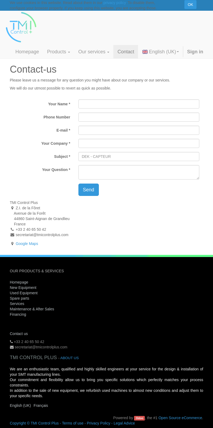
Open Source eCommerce (180, 418)
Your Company (54, 143)
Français (41, 405)
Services (18, 304)
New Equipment (23, 287)
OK (190, 4)
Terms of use (73, 423)
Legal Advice (124, 423)
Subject (61, 156)
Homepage (19, 282)
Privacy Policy (98, 423)
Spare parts (19, 298)
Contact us (19, 334)
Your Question (55, 170)
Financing (18, 314)
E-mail (62, 130)
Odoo (139, 418)
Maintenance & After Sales (32, 309)
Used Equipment (24, 293)
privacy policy (114, 3)
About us (69, 358)
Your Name (58, 104)
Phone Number (57, 117)
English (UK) (160, 51)
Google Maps (27, 243)
